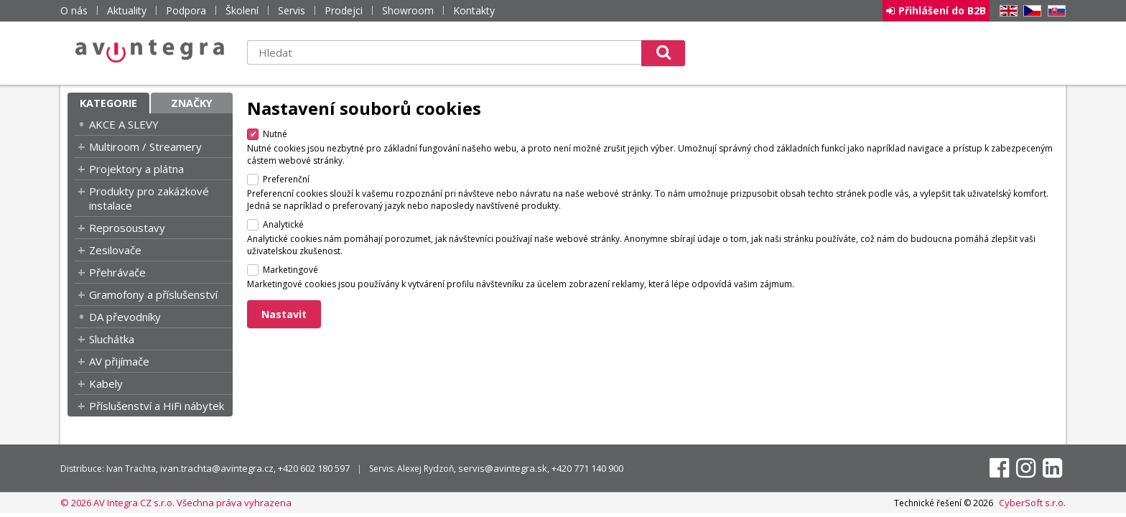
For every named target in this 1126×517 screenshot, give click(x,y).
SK (1054, 11)
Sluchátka (111, 339)
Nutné (275, 134)
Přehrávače (117, 272)
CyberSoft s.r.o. (1032, 502)
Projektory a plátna (136, 169)
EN (1006, 11)
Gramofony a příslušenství (153, 294)
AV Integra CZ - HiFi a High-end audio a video (150, 50)
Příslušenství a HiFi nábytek (156, 406)
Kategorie (108, 103)
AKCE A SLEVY (124, 124)
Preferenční (286, 179)
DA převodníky (125, 316)
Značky (192, 103)
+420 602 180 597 (314, 468)
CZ (1030, 11)
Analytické (283, 224)
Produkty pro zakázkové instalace (149, 198)
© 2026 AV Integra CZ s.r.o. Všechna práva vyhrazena (176, 502)
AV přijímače (119, 361)
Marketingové (290, 270)
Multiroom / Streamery (145, 146)
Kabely (106, 383)
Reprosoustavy (127, 227)
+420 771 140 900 (587, 468)
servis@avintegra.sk (502, 468)
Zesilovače (115, 250)
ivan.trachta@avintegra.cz (217, 468)
